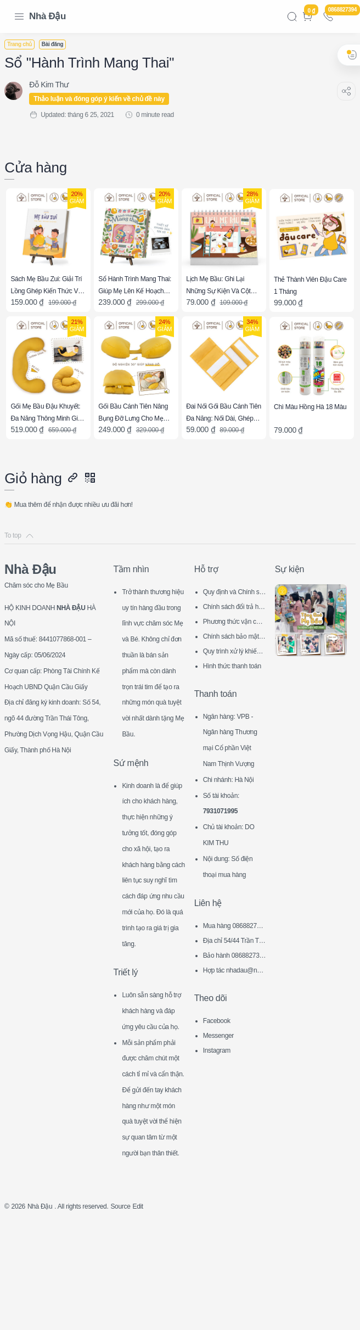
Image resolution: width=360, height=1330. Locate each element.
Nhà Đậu (47, 16)
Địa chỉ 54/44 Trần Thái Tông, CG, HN (234, 952)
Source (143, 1310)
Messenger (221, 1045)
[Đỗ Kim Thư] (55, 84)
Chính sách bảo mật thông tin (233, 631)
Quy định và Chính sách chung (234, 587)
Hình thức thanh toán (234, 661)
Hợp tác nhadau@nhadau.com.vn (234, 981)
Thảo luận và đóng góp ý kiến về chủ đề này (105, 99)
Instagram (220, 1059)
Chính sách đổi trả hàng (234, 601)
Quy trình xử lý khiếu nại (233, 646)
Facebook (220, 1030)
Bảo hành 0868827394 (233, 967)
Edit (163, 1310)
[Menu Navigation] (19, 16)
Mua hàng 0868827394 (233, 937)
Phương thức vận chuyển (232, 616)
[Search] (291, 16)
